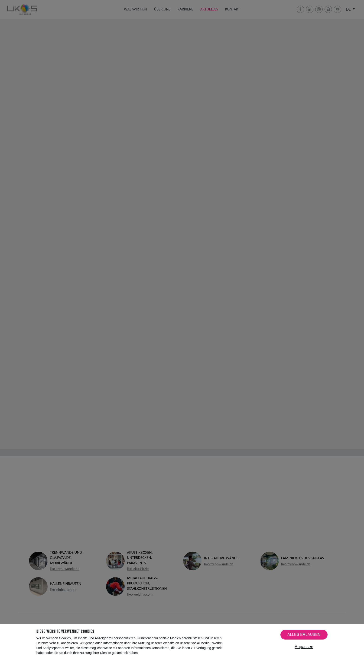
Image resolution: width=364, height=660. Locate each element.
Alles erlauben (303, 634)
